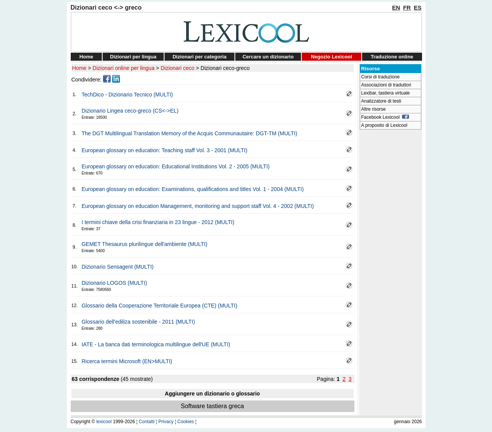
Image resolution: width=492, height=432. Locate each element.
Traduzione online (392, 56)
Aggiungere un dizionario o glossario (212, 393)
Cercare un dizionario (268, 56)
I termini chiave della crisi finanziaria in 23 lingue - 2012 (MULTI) (157, 222)
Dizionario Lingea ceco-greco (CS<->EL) (129, 111)
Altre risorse (373, 109)
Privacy (165, 421)
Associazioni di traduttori (386, 85)
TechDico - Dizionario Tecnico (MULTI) (127, 94)
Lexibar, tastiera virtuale (385, 93)
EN (396, 7)
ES (417, 7)
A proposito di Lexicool (384, 125)
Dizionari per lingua (133, 56)
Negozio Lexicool (331, 56)
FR (407, 7)
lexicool (103, 421)
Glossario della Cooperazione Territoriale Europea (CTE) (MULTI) (159, 305)
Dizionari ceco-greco (225, 68)
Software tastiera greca (212, 406)
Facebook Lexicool (385, 117)
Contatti (147, 421)
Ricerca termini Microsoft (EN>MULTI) (126, 361)
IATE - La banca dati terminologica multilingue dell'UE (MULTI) (155, 344)
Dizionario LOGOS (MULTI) (114, 283)
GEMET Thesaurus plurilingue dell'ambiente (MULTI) (144, 244)
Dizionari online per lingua (124, 68)
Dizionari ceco (177, 68)
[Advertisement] (390, 248)
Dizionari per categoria (199, 56)
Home (86, 56)
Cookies (185, 421)
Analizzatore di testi (381, 101)
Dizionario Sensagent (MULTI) (117, 267)
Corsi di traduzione (380, 77)
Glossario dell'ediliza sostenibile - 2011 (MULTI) (138, 322)
